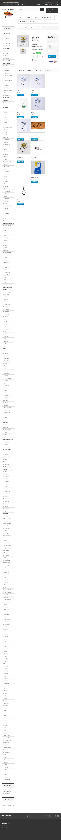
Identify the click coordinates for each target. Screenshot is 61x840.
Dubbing (6, 555)
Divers (5, 617)
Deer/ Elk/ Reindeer (6, 704)
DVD (5, 102)
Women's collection (6, 202)
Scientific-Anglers (8, 233)
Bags (4, 498)
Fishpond (6, 211)
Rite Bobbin (34, 135)
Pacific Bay (6, 70)
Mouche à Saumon (6, 387)
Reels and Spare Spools (7, 468)
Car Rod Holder (8, 60)
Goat (5, 720)
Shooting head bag (7, 254)
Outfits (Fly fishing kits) (6, 293)
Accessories (6, 48)
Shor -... (19, 199)
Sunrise (6, 762)
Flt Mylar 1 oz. (7, 737)
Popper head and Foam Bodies (7, 549)
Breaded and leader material (7, 227)
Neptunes (6, 363)
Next (27, 51)
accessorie (7, 447)
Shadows (6, 402)
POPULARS (6, 45)
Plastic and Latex (8, 545)
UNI (5, 567)
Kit (4, 621)
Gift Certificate (7, 449)
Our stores (7, 793)
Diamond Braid (7, 543)
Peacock (6, 651)
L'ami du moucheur (6, 426)
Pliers (5, 55)
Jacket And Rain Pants (6, 173)
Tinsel (5, 725)
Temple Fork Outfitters (6, 305)
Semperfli (6, 582)
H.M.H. (5, 631)
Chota (5, 117)
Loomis (5, 132)
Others (6, 50)
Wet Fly (6, 390)
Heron (5, 656)
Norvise (6, 772)
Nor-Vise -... (34, 157)
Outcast (6, 444)
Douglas (6, 341)
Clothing (5, 107)
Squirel (5, 718)
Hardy (5, 479)
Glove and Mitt (7, 161)
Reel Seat (6, 85)
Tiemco (5, 671)
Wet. (5, 368)
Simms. (5, 149)
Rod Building (6, 63)
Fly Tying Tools (8, 592)
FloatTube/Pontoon (8, 439)
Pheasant (6, 653)
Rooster (6, 648)
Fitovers (6, 454)
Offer (21, 17)
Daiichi (5, 681)
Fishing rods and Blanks (7, 288)
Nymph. (6, 370)
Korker (5, 120)
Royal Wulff (6, 262)
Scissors (6, 594)
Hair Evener (7, 614)
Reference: (34, 44)
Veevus (5, 579)
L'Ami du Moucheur (5, 136)
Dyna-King (6, 759)
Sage (5, 338)
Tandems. (6, 375)
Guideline (6, 122)
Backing (6, 245)
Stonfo (5, 774)
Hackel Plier (7, 602)
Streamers (6, 358)
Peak (5, 769)
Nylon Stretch (7, 589)
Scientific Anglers (8, 284)
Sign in (56, 4)
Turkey (5, 639)
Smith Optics (7, 456)
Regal (5, 757)
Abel (5, 471)
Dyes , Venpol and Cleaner (7, 741)
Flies (4, 348)
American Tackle (8, 90)
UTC (5, 538)
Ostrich (5, 646)
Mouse (5, 383)
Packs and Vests (7, 206)
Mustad (5, 668)
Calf (5, 708)
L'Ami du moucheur (5, 153)
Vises (5, 754)
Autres (6, 419)
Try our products (47, 17)
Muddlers (6, 380)
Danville (6, 698)
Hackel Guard (7, 612)
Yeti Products (6, 33)
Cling (5, 437)
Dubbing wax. (7, 557)
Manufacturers (8, 799)
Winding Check (8, 75)
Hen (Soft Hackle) (5, 662)
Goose (5, 644)
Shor (5, 434)
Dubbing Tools (7, 599)
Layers (6, 181)
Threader (6, 607)
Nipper (6, 53)
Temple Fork (7, 92)
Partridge (6, 673)
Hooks (6, 666)
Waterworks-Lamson (6, 168)
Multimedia (23, 21)
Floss (5, 693)
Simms (5, 112)
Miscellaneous (7, 95)
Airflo (5, 235)
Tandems (6, 356)
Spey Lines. (7, 274)
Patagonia (6, 139)
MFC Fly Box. (7, 429)
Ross (5, 484)
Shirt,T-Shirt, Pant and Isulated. (7, 146)
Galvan (6, 474)
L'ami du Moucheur (6, 352)
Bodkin (5, 604)
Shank (5, 690)
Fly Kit (6, 777)
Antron (5, 540)
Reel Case (7, 491)
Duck (5, 641)
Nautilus (6, 493)
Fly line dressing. (5, 249)
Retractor (6, 58)
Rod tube (6, 309)
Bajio (5, 459)
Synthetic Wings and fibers (7, 517)
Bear (5, 713)
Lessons (35, 17)
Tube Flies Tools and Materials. (6, 627)
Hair (5, 700)
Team (28, 17)
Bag (5, 41)
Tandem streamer (5, 416)
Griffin (5, 764)
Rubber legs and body (6, 529)
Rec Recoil (6, 68)
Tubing (5, 552)
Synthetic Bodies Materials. (7, 534)
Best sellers (5, 830)
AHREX (6, 688)
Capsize (6, 142)
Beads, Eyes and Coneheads (7, 522)
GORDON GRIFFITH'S (6, 573)
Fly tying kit (7, 779)
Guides (6, 65)
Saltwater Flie (7, 395)
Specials (32, 21)
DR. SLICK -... (34, 177)
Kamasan (6, 678)
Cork (5, 83)
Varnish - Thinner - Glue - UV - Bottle (7, 747)
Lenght (50, 48)
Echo (5, 326)
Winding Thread (8, 80)
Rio (5, 230)
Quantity (50, 42)
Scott (5, 343)
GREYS (6, 496)
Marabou (6, 658)
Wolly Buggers (7, 378)
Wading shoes (7, 115)
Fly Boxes (5, 422)
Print (35, 60)
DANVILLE (6, 570)
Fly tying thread (8, 565)
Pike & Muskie (7, 360)
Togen (5, 676)
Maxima (6, 238)
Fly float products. (5, 399)
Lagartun (6, 732)
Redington (6, 299)
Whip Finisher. (7, 619)
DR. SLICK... (20, 157)
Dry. (5, 365)
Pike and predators (5, 241)
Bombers (6, 393)
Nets (4, 461)
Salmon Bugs (7, 412)
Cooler (6, 36)
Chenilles (6, 525)
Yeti (5, 218)
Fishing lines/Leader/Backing (8, 222)
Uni (5, 695)
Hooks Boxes (7, 685)
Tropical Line (7, 272)
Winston (6, 321)
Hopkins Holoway (8, 73)
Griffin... (19, 90)
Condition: (34, 46)
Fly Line (6, 257)
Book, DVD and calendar (7, 99)
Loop (5, 319)
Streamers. (6, 373)
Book (5, 105)
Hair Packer (6, 609)
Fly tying (5, 513)
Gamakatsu (6, 683)
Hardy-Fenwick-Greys (7, 330)
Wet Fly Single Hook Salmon (7, 409)
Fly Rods (6, 311)
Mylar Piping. (7, 735)
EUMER (6, 634)
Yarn (5, 587)
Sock (5, 110)
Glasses (5, 452)
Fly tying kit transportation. (6, 561)
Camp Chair (7, 43)
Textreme (6, 584)
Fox (5, 715)
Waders (6, 186)
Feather (6, 636)
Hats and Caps (8, 127)
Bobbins (6, 597)
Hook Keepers (7, 78)
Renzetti (6, 767)
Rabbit (5, 710)
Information (7, 785)
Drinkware (6, 38)
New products (5, 827)
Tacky (5, 432)
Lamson (6, 301)
